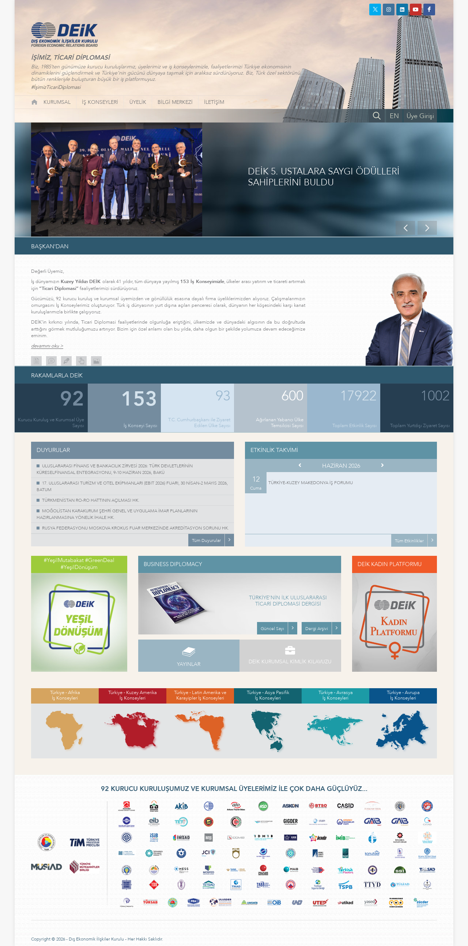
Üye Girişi (420, 116)
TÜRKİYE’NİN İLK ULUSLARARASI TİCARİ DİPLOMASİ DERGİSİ (288, 601)
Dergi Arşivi (316, 629)
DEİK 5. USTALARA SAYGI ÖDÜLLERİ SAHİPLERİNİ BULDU (324, 177)
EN (394, 116)
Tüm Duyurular (206, 540)
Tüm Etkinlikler (409, 541)
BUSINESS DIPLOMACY (173, 564)
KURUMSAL (57, 102)
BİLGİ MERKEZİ (175, 102)
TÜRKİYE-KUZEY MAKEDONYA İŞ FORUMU (310, 483)
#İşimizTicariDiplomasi (55, 87)
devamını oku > (47, 346)
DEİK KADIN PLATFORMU (390, 564)
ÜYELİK (137, 102)
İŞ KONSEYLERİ (100, 102)
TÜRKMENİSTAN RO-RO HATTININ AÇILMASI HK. (90, 500)
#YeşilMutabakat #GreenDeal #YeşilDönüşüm (79, 564)
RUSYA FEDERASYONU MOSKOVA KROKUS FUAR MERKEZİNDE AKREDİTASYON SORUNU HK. (135, 528)
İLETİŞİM (214, 102)
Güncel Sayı (272, 629)
